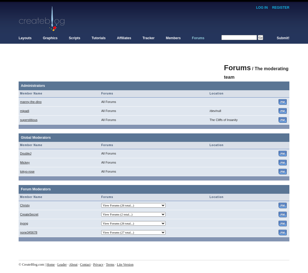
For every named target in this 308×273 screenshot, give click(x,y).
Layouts (25, 38)
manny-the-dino (30, 102)
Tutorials (99, 38)
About (73, 265)
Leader (62, 265)
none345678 (28, 232)
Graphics (50, 38)
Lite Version (125, 265)
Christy (25, 205)
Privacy (98, 265)
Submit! (283, 38)
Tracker (148, 38)
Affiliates (124, 38)
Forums (198, 38)
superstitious (29, 120)
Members (173, 38)
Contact (85, 265)
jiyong (24, 223)
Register (280, 8)
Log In (262, 8)
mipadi (24, 111)
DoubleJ (25, 153)
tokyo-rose (27, 171)
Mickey (25, 162)
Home (51, 265)
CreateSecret (29, 214)
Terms (110, 265)
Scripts (74, 38)
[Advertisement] (121, 65)
